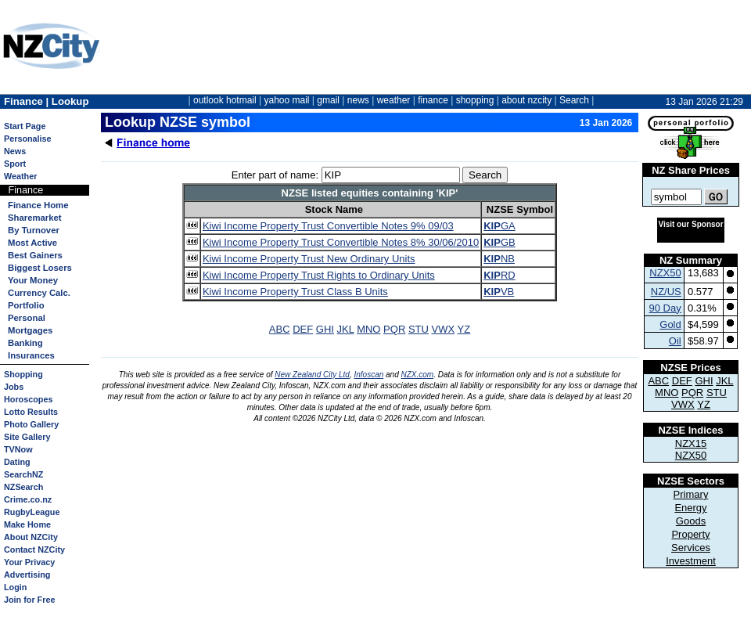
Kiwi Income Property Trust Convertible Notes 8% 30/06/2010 (341, 242)
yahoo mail (287, 100)
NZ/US (666, 291)
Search (574, 100)
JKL (345, 329)
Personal (26, 318)
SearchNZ (23, 474)
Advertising (27, 574)
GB (499, 242)
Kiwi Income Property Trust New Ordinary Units (309, 259)
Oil (675, 341)
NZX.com (417, 374)
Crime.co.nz (28, 499)
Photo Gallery (31, 424)
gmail (328, 100)
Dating (17, 462)
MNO (368, 329)
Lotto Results (31, 411)
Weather (20, 176)
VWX (443, 329)
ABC (279, 329)
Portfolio (26, 305)
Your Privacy (29, 562)
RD (499, 275)
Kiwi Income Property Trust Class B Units (295, 291)
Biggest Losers (40, 267)
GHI (325, 329)
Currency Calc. (39, 292)
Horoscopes (28, 399)
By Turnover (33, 230)
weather (394, 100)
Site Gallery (27, 436)
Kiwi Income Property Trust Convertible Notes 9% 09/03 (328, 226)
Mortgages (30, 330)
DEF (303, 329)
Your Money (33, 280)
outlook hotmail (225, 100)
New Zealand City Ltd (312, 374)
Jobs (13, 386)
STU (418, 329)
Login (15, 587)
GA (499, 226)
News (15, 151)
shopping (475, 100)
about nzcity (526, 100)
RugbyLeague (31, 512)
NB (499, 259)
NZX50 (665, 273)
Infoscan (368, 374)
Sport (15, 163)
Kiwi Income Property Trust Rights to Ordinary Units (319, 275)
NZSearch (23, 487)
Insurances (31, 355)
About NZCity (31, 537)
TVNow (18, 449)
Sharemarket (35, 217)
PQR (394, 329)
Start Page (24, 126)
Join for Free (29, 599)
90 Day (665, 308)
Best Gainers (35, 255)
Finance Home (38, 205)
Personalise (28, 138)
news (358, 100)
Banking (25, 343)
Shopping (23, 374)
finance (433, 100)
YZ (464, 329)
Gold (670, 324)
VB (498, 291)
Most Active (32, 242)
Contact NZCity (34, 549)
